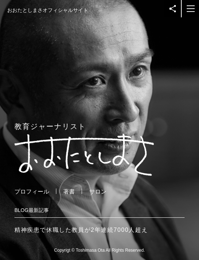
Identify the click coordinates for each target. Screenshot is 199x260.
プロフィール (31, 191)
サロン (98, 191)
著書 (69, 191)
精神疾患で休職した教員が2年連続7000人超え (81, 230)
